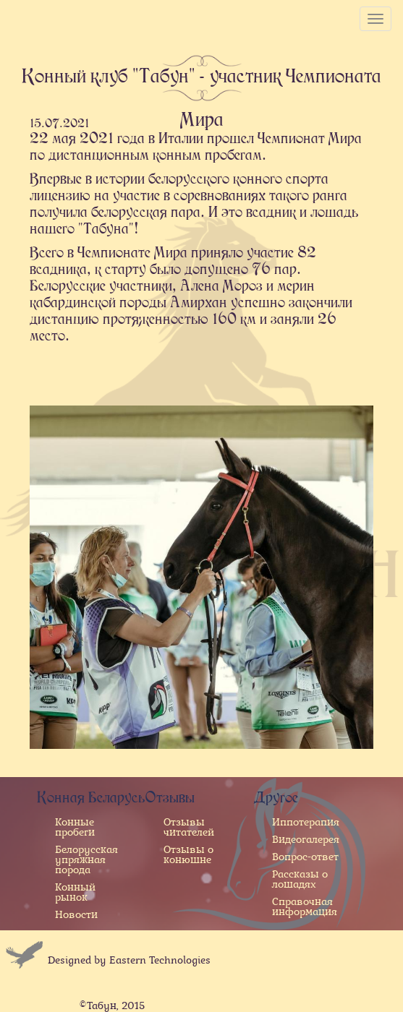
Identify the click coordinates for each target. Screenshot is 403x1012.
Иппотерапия (305, 821)
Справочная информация (304, 906)
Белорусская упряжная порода (86, 859)
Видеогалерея (305, 839)
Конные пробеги (75, 827)
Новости (76, 914)
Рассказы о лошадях (300, 879)
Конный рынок (75, 892)
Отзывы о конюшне (188, 854)
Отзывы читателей (189, 827)
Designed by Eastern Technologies (129, 959)
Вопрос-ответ (305, 856)
